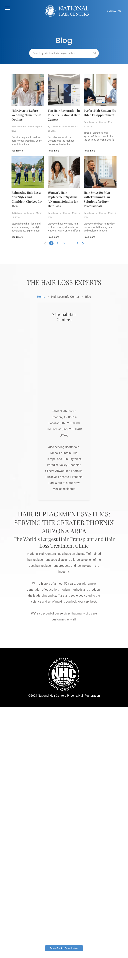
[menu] (7, 8)
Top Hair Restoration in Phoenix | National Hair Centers (64, 115)
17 (76, 243)
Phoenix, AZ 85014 (64, 417)
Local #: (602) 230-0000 (64, 423)
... (70, 243)
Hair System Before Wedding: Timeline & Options (26, 115)
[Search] (64, 53)
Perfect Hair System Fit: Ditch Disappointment (100, 113)
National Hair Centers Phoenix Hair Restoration (69, 695)
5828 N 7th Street (64, 411)
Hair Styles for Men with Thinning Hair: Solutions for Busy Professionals (97, 199)
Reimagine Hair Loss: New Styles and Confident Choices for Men (27, 199)
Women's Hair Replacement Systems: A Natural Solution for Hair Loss (63, 199)
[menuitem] (114, 11)
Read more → (19, 150)
